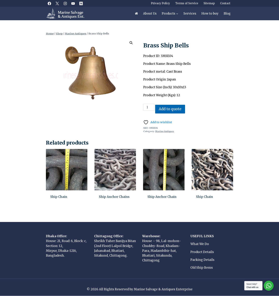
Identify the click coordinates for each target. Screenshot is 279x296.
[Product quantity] (148, 107)
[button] (131, 43)
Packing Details (202, 260)
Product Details (202, 252)
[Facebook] (49, 3)
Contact (225, 3)
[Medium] (81, 3)
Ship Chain (58, 197)
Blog (227, 13)
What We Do (199, 244)
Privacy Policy (160, 3)
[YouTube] (73, 3)
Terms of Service (186, 3)
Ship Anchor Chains (114, 197)
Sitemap (209, 3)
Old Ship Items (201, 268)
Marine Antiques (164, 131)
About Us (150, 13)
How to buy (210, 13)
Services (189, 13)
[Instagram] (65, 3)
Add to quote (170, 109)
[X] (57, 3)
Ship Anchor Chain (162, 197)
